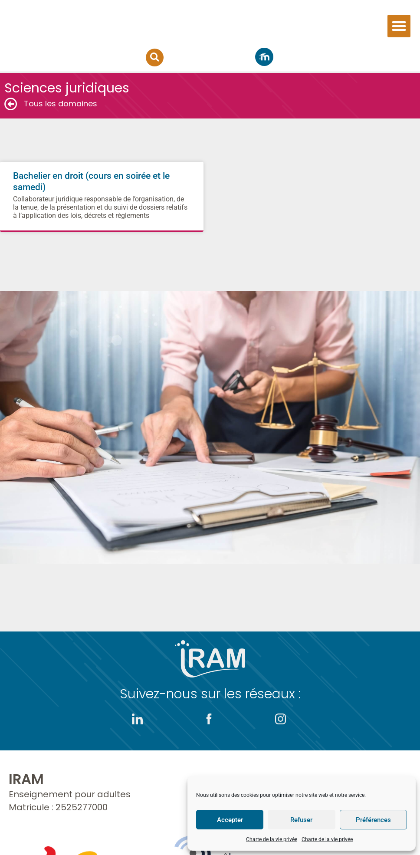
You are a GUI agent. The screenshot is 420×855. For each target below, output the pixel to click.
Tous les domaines (60, 103)
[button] (399, 26)
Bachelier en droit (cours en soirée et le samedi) (101, 195)
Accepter (230, 820)
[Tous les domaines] (10, 104)
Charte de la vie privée (271, 839)
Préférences (373, 820)
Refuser (301, 820)
